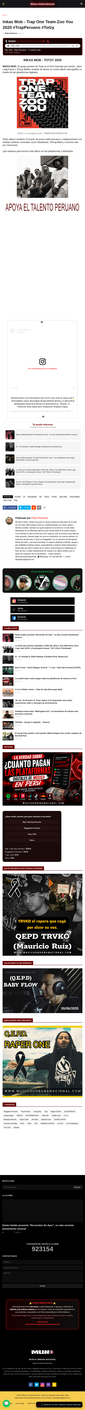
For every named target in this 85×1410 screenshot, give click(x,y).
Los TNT (60, 1123)
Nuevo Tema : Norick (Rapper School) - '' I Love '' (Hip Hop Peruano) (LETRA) (48, 668)
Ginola (54, 497)
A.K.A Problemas (72, 1123)
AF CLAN (7, 1127)
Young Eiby (37, 1111)
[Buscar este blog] (38, 1187)
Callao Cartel (24, 1119)
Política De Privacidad (35, 1403)
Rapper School (56, 1111)
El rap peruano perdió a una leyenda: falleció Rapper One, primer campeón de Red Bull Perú (48, 734)
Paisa (29, 1123)
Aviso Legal (20, 1403)
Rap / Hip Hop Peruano (32, 822)
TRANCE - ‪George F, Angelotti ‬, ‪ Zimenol (32, 722)
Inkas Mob (63, 497)
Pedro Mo (45, 1115)
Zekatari (16, 1127)
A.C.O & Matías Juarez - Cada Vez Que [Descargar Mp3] (38, 689)
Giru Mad (35, 1119)
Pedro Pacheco (39, 518)
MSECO (20, 1115)
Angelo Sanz (56, 1115)
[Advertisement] (42, 1152)
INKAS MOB (40, 411)
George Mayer (9, 1115)
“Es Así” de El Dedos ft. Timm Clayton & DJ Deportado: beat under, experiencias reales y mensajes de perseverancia (43, 701)
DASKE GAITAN (59, 1119)
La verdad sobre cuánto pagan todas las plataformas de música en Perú (45, 678)
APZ (35, 1123)
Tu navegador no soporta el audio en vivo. (42, 46)
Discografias (32, 497)
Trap (15, 500)
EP (41, 497)
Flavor (46, 497)
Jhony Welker (75, 497)
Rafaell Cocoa (46, 1119)
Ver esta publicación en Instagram (42, 369)
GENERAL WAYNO (47, 1123)
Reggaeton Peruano (32, 828)
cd (24, 497)
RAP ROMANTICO (32, 1115)
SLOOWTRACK (69, 1111)
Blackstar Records (10, 1119)
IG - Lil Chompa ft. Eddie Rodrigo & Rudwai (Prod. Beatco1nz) (41, 657)
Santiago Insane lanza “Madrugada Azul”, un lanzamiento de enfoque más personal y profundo (46, 712)
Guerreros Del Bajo (10, 1123)
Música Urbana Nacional (42, 4)
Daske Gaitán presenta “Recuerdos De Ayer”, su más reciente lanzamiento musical (47, 636)
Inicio (4, 15)
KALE (22, 1123)
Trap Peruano (25, 1111)
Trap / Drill (32, 834)
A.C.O (66, 1115)
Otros (32, 840)
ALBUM (13, 15)
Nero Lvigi (7, 500)
